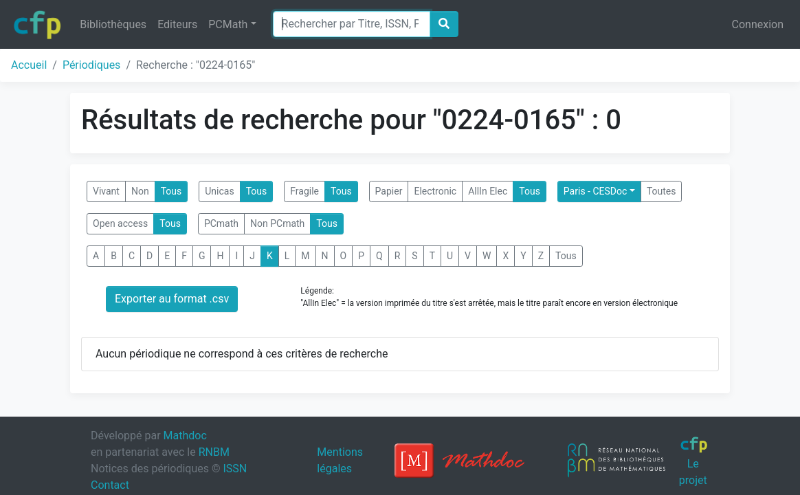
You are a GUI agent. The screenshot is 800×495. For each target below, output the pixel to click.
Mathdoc (185, 435)
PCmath (221, 223)
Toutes (661, 191)
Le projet (694, 461)
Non (140, 191)
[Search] (351, 24)
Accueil (29, 65)
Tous (171, 191)
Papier (389, 191)
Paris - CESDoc (595, 191)
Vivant (106, 191)
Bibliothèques (113, 24)
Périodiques (91, 65)
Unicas (219, 191)
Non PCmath (277, 223)
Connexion (758, 24)
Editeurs (177, 24)
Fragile (304, 191)
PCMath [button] (227, 24)
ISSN (235, 468)
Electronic (435, 191)
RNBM (214, 452)
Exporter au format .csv (172, 298)
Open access (120, 223)
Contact (110, 485)
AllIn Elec (487, 191)
